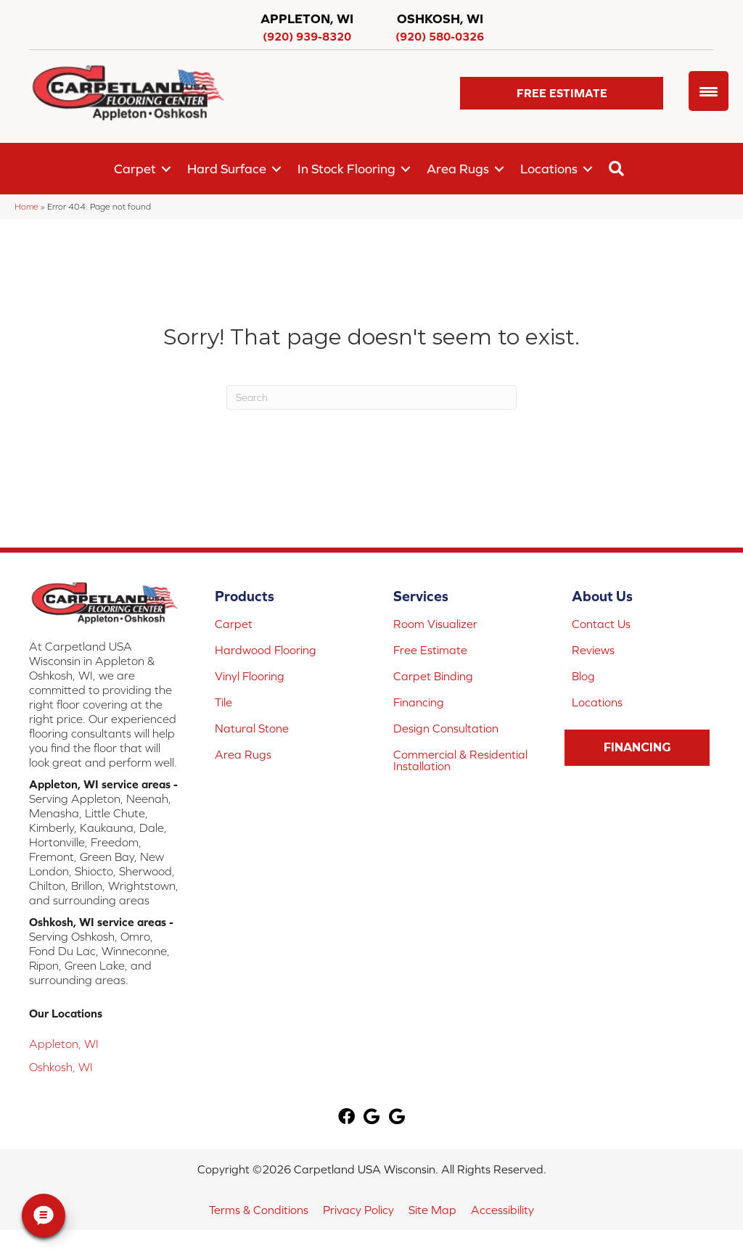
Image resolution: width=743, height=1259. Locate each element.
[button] (561, 93)
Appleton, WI (64, 1043)
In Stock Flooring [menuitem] (346, 168)
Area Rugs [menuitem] (458, 168)
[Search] (371, 397)
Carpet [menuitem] (135, 168)
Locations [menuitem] (549, 168)
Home (26, 206)
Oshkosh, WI (61, 1066)
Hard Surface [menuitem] (226, 168)
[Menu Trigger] (708, 91)
